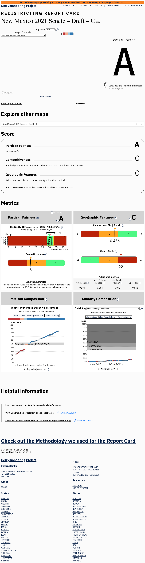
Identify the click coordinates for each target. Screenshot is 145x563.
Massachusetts (8, 550)
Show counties (45, 96)
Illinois (5, 530)
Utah (75, 545)
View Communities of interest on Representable (29, 413)
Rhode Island (79, 532)
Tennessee (77, 540)
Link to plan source (11, 103)
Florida (4, 519)
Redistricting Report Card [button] (40, 13)
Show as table (19, 315)
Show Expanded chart (35, 315)
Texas (75, 543)
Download (82, 103)
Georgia (5, 522)
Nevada (76, 504)
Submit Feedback (114, 6)
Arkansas (5, 506)
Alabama (5, 498)
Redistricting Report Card (85, 467)
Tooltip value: (39, 29)
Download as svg (52, 315)
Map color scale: (23, 32)
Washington (78, 553)
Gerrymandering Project (18, 6)
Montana (77, 498)
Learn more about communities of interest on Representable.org (38, 420)
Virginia (77, 550)
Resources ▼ (85, 6)
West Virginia (79, 555)
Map (75, 6)
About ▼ (66, 6)
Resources (77, 485)
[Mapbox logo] (7, 92)
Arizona (5, 504)
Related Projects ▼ (133, 6)
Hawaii (4, 524)
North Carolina (80, 517)
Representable (8, 474)
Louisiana (5, 543)
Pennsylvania (79, 530)
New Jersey (78, 509)
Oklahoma (77, 524)
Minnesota (6, 555)
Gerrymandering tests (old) (86, 475)
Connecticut (7, 514)
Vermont (77, 548)
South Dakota (79, 537)
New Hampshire (80, 506)
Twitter (5, 476)
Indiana (4, 532)
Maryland (5, 548)
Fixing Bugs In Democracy (112, 2)
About (4, 487)
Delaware (5, 517)
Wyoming (77, 561)
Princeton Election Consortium (16, 471)
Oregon (76, 527)
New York (77, 514)
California (6, 509)
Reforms (76, 472)
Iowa (3, 535)
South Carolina (80, 535)
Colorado (5, 511)
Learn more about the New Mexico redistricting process (33, 405)
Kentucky (5, 540)
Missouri (5, 561)
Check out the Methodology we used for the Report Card (68, 440)
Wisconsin (78, 558)
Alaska (4, 501)
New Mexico (78, 511)
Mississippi (6, 558)
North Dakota (79, 519)
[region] (45, 66)
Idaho (4, 527)
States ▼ (99, 6)
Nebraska (77, 501)
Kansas (4, 537)
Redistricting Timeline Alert (86, 470)
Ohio (75, 522)
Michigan (5, 553)
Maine (4, 545)
